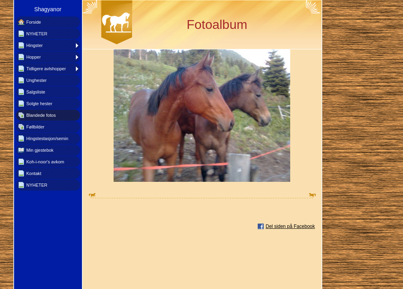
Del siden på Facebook (290, 226)
